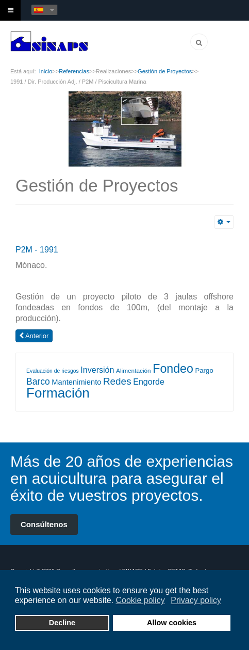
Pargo (204, 370)
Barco (38, 381)
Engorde (148, 381)
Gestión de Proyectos (165, 71)
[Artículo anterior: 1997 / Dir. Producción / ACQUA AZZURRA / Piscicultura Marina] (34, 335)
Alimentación (133, 370)
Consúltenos (44, 524)
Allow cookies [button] (171, 623)
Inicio (46, 71)
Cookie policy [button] (139, 600)
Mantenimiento (76, 382)
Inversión (97, 369)
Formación (58, 393)
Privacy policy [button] (196, 600)
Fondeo (173, 368)
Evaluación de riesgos (52, 371)
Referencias (74, 71)
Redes (117, 381)
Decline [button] (62, 623)
